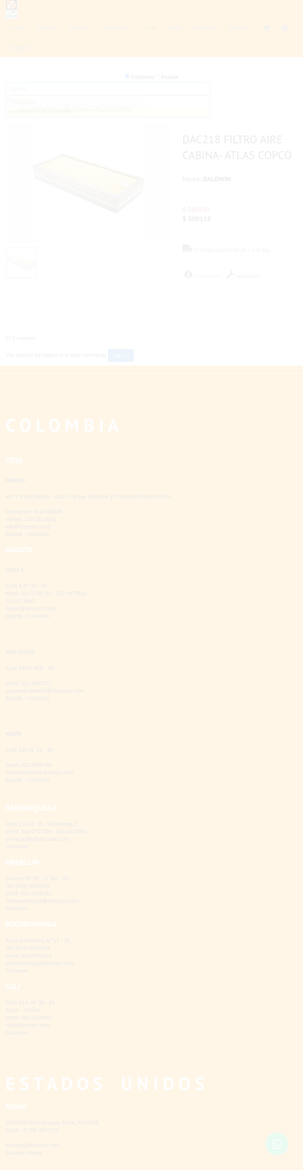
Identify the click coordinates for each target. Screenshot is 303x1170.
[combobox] (108, 100)
